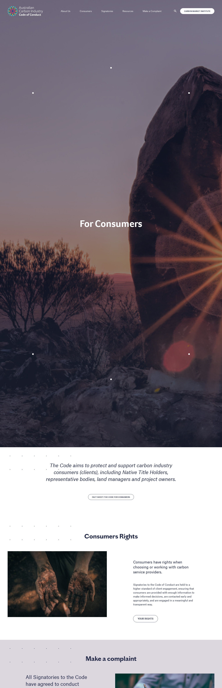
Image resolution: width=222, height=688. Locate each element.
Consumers (86, 11)
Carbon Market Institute (196, 11)
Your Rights (145, 618)
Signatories (107, 11)
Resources (127, 11)
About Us (65, 11)
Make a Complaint (152, 11)
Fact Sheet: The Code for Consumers (111, 497)
